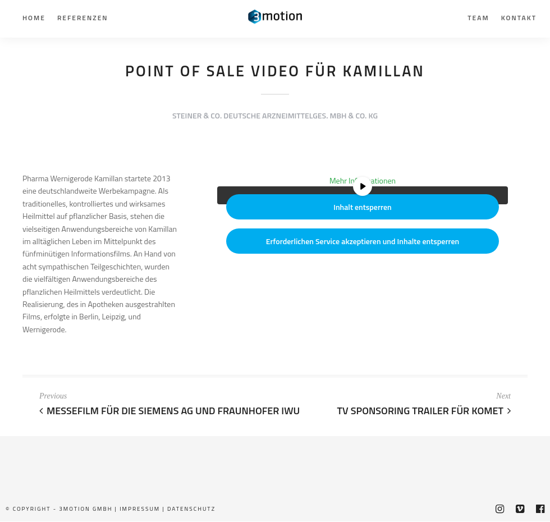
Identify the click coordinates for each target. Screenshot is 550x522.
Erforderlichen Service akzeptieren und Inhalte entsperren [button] (363, 242)
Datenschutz (191, 509)
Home (33, 17)
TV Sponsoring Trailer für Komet (424, 410)
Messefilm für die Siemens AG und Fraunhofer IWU (169, 410)
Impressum (140, 509)
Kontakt (519, 17)
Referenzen (82, 17)
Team (478, 17)
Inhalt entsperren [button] (362, 207)
